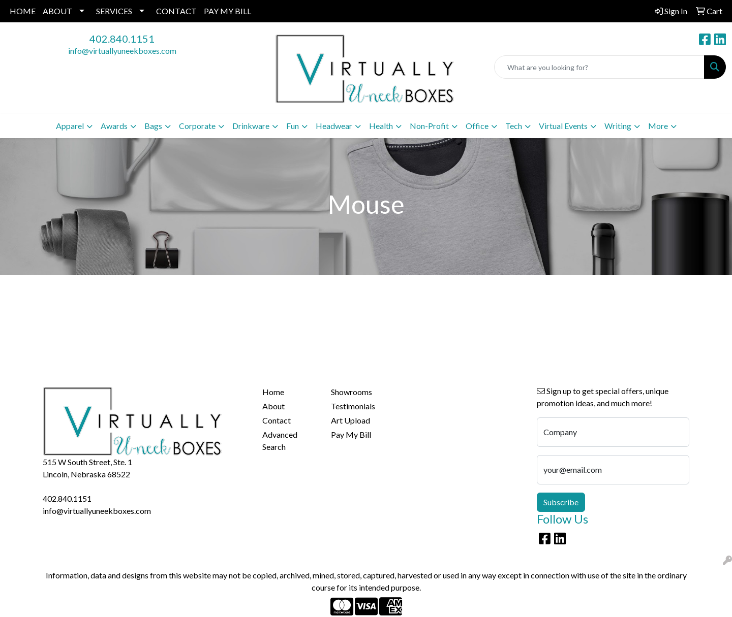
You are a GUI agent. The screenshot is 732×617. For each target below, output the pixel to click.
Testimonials (353, 406)
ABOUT (57, 11)
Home (273, 392)
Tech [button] (513, 126)
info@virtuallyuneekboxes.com (122, 50)
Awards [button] (114, 126)
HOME (23, 11)
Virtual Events (563, 126)
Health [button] (381, 126)
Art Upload (350, 420)
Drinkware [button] (250, 126)
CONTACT (176, 11)
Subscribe (560, 502)
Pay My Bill (351, 434)
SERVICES (114, 11)
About (273, 406)
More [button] (658, 126)
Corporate (197, 126)
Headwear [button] (334, 126)
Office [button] (477, 126)
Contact (276, 420)
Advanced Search (279, 440)
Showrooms (351, 392)
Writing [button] (617, 126)
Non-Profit (429, 126)
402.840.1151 (122, 39)
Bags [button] (153, 126)
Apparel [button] (70, 126)
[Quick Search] (599, 67)
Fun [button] (292, 126)
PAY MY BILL (227, 11)
